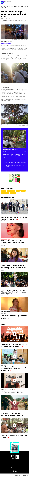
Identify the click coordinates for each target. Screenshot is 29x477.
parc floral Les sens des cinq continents (17, 151)
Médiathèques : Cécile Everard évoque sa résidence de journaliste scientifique (14, 316)
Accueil (2, 6)
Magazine (13, 463)
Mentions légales (18, 475)
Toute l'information (15, 467)
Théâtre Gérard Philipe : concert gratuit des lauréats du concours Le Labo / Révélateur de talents (13, 242)
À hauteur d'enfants (4, 434)
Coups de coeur (3, 389)
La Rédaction (25, 475)
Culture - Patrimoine (4, 41)
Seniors (2, 313)
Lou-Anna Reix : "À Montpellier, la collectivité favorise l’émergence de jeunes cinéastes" (13, 267)
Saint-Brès (10, 41)
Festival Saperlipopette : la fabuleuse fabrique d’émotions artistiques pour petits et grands (14, 292)
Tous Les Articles (8, 6)
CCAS (5, 313)
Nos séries (13, 465)
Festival (8, 288)
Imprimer (9, 18)
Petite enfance (3, 288)
